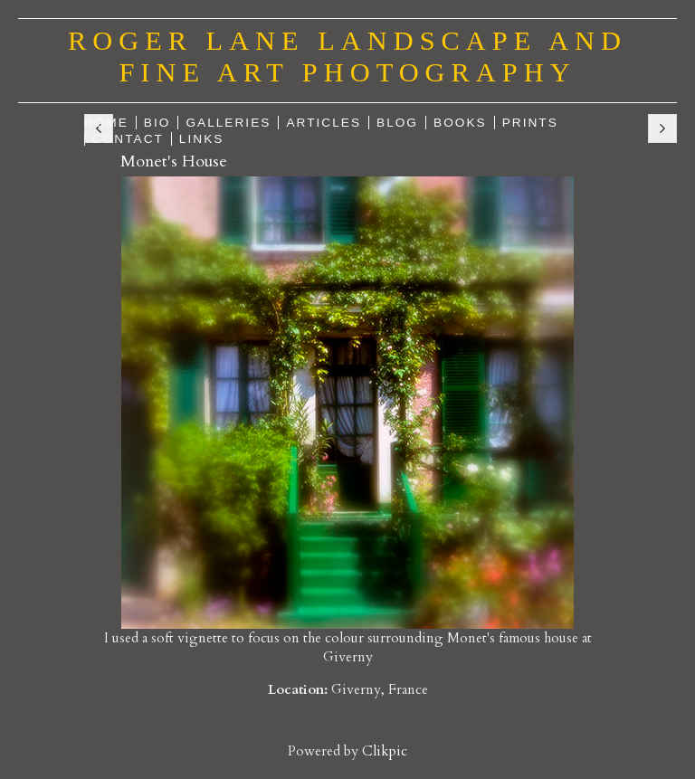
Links (201, 139)
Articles (323, 122)
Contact (128, 139)
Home (106, 122)
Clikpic (384, 751)
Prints (530, 122)
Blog (397, 122)
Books (460, 122)
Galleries (228, 122)
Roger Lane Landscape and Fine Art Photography (347, 56)
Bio (157, 122)
